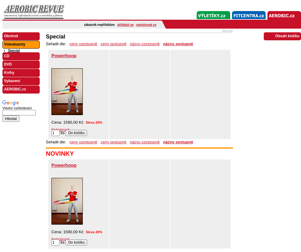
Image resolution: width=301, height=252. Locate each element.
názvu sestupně (178, 44)
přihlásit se (125, 24)
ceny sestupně (113, 44)
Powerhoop (64, 55)
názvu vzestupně (145, 44)
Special (14, 50)
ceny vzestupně (83, 44)
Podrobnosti (60, 129)
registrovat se (146, 24)
